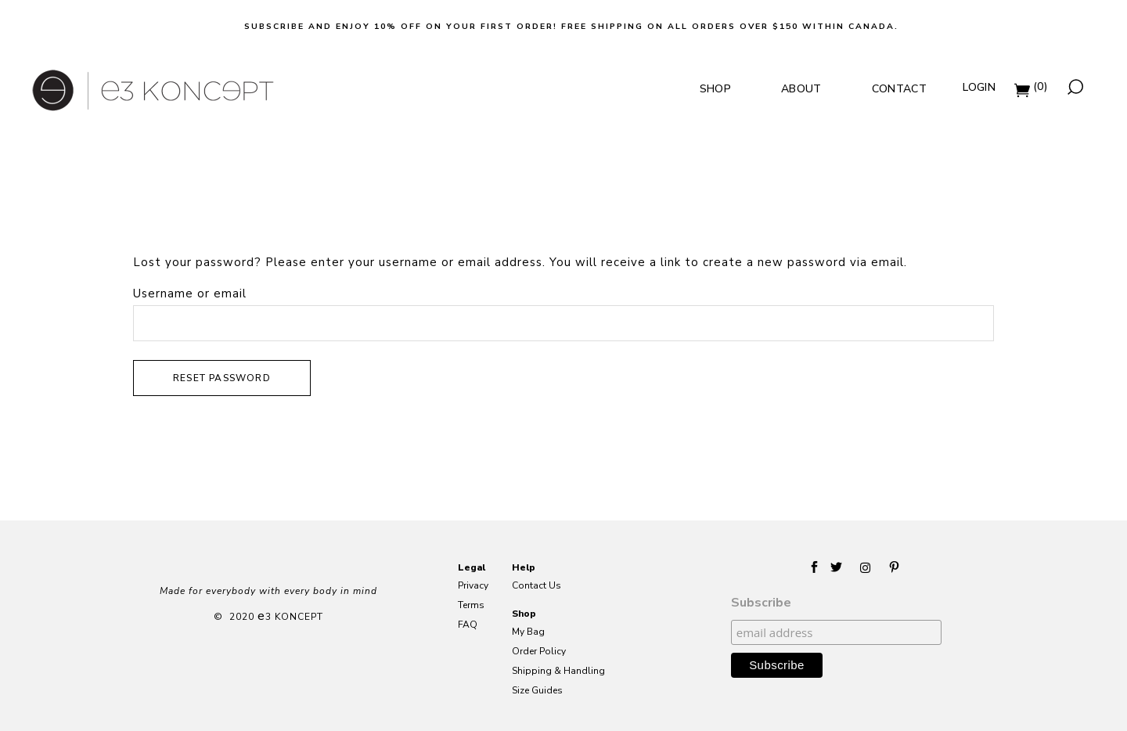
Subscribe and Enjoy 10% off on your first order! (400, 26)
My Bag (528, 632)
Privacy (473, 586)
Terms (471, 605)
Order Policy (539, 651)
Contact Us (536, 586)
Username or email (190, 293)
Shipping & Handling (558, 671)
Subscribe (761, 602)
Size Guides (537, 691)
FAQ (467, 625)
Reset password (222, 378)
